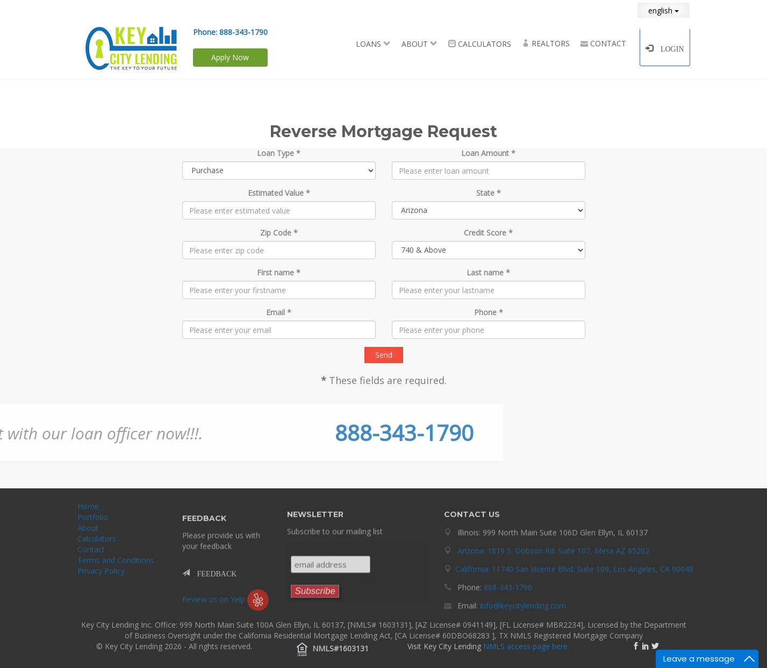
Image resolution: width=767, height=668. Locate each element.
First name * (278, 272)
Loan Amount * (488, 153)
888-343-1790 (243, 32)
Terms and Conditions (115, 563)
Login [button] (668, 48)
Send (383, 355)
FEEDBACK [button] (213, 576)
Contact (603, 43)
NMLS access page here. (526, 646)
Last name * (488, 272)
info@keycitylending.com (523, 602)
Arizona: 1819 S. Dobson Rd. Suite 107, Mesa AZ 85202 (553, 547)
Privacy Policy (101, 574)
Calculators (479, 43)
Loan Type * (278, 153)
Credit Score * (488, 233)
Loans (373, 43)
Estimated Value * (279, 193)
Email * (278, 312)
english (663, 10)
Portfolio (92, 520)
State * (488, 193)
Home (88, 509)
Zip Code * (279, 233)
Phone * (488, 312)
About (420, 43)
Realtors (546, 43)
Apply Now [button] (230, 57)
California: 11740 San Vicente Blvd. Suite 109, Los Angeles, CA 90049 (574, 565)
